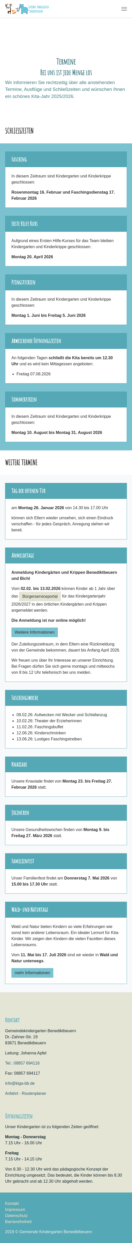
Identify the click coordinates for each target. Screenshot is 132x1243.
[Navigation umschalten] (124, 9)
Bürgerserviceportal (40, 596)
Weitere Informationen (35, 632)
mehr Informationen (32, 973)
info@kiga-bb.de (20, 1083)
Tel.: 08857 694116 (22, 1063)
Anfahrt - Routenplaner (25, 1093)
